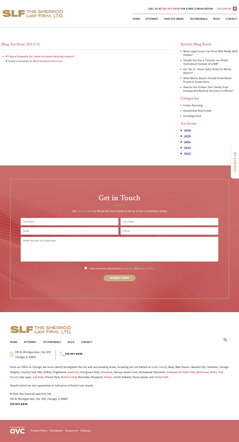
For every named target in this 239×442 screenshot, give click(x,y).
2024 (186, 142)
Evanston (73, 372)
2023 (186, 148)
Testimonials (199, 18)
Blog (216, 18)
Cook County (159, 367)
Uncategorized (192, 116)
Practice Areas (174, 18)
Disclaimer (128, 268)
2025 (186, 136)
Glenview (106, 372)
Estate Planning (193, 105)
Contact (231, 18)
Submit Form (119, 278)
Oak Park (37, 377)
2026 (186, 130)
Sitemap (85, 430)
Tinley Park (161, 377)
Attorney (152, 18)
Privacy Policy (147, 268)
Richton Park (69, 377)
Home (136, 18)
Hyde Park (189, 372)
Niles (213, 372)
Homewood (174, 372)
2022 (186, 153)
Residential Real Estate (51, 61)
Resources (71, 430)
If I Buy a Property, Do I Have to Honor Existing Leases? (40, 56)
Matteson (203, 372)
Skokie (108, 377)
